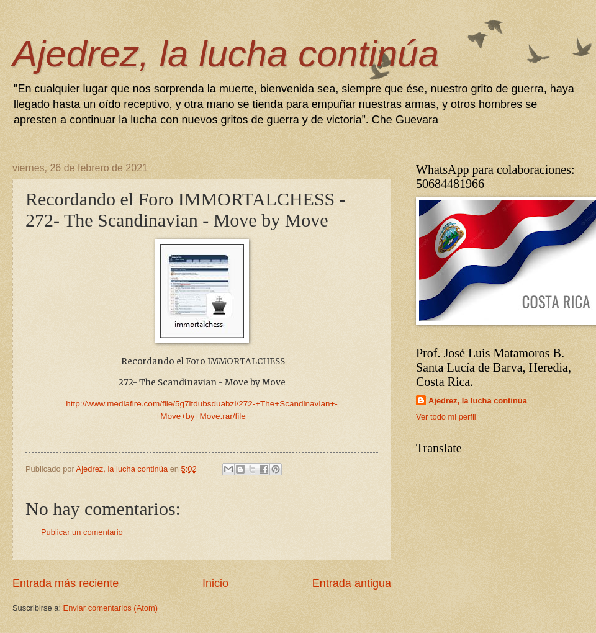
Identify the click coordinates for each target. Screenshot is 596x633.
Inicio (215, 583)
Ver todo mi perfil (446, 416)
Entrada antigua (351, 583)
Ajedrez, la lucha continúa (225, 53)
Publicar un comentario (82, 532)
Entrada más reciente (65, 583)
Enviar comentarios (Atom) (110, 608)
